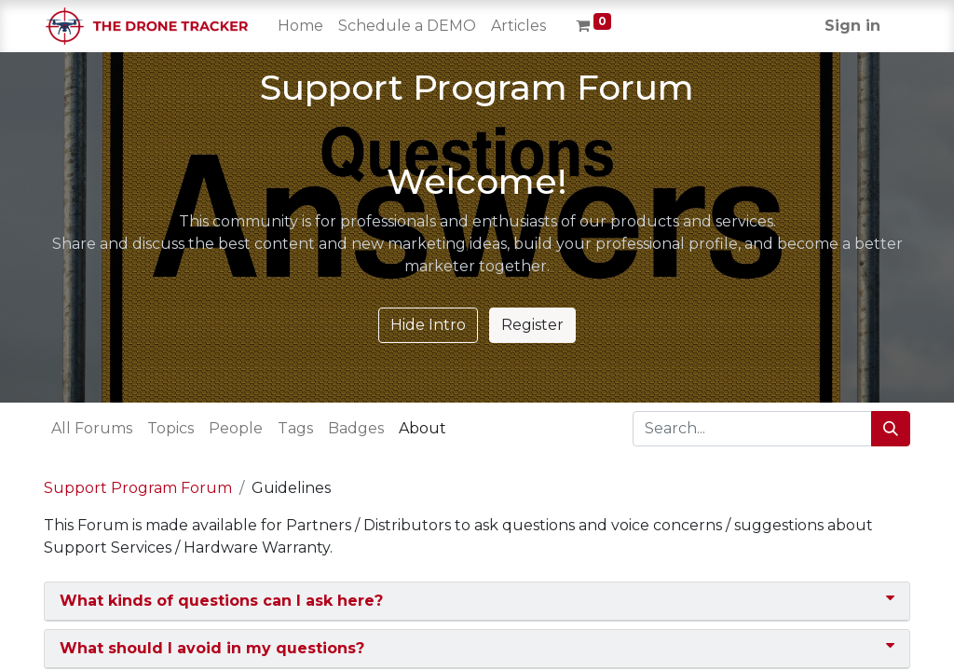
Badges (356, 428)
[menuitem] (300, 26)
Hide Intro (428, 325)
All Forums (91, 428)
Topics (170, 428)
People (236, 428)
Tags (295, 428)
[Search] (890, 428)
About (422, 428)
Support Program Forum (138, 488)
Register (532, 325)
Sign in (852, 25)
